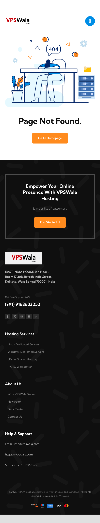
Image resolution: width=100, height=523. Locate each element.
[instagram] (22, 316)
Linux (60, 491)
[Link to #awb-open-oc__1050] (90, 21)
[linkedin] (36, 316)
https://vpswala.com (19, 454)
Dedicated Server (43, 491)
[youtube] (29, 316)
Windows (74, 491)
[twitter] (15, 316)
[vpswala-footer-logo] (23, 253)
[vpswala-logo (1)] (17, 18)
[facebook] (7, 316)
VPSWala (23, 491)
